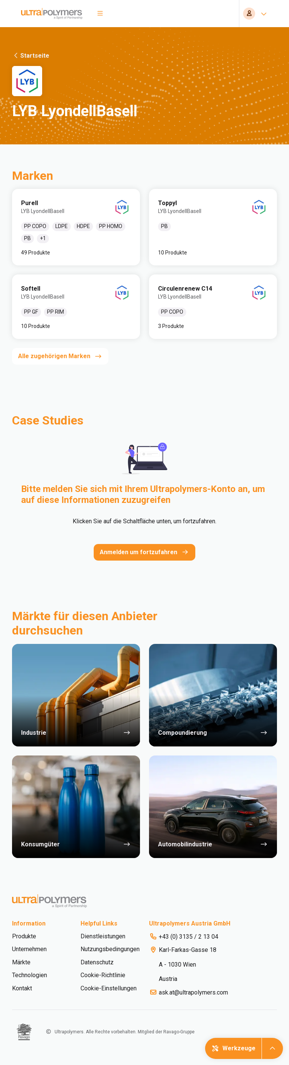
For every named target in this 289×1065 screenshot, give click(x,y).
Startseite (30, 55)
